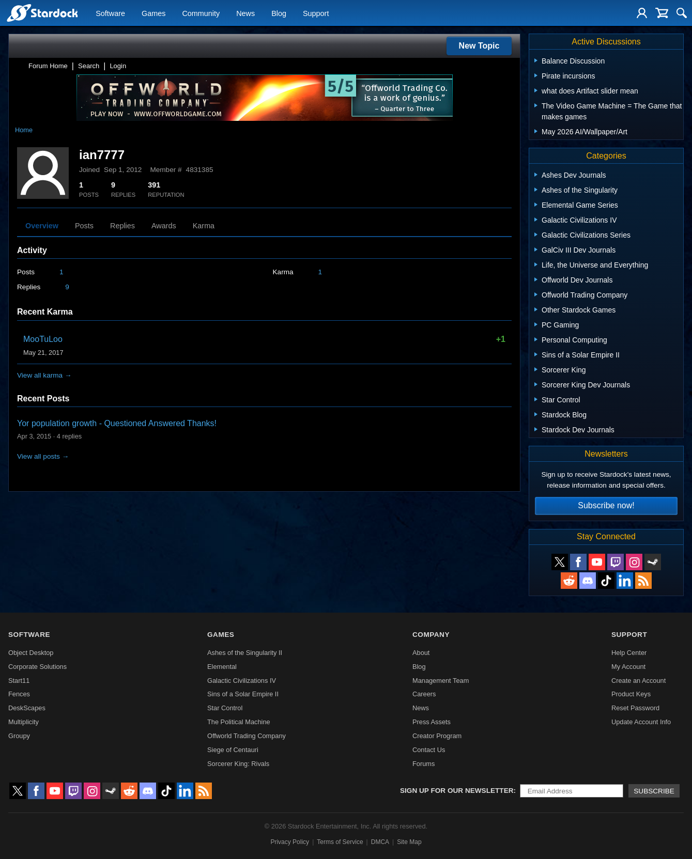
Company (431, 634)
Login (118, 66)
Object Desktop (31, 653)
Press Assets (431, 722)
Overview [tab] (41, 226)
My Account (628, 666)
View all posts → (43, 456)
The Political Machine (238, 722)
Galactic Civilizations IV (241, 680)
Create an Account (638, 680)
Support (316, 13)
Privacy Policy (289, 842)
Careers (424, 694)
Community (201, 13)
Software (110, 13)
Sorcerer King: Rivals (238, 764)
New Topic (479, 45)
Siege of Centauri (232, 750)
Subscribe (654, 791)
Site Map (409, 842)
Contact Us (428, 750)
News (245, 13)
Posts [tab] (84, 226)
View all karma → (44, 375)
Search (88, 66)
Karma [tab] (203, 226)
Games (153, 13)
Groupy (19, 736)
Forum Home (48, 66)
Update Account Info (641, 722)
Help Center (629, 653)
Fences (19, 694)
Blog (278, 13)
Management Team (440, 680)
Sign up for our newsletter (457, 790)
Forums (423, 764)
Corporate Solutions (37, 666)
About (420, 653)
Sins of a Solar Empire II (243, 694)
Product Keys (631, 694)
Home (24, 130)
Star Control (224, 708)
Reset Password (635, 708)
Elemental (222, 666)
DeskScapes (26, 708)
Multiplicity (23, 722)
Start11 (18, 680)
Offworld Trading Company (246, 736)
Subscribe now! (606, 505)
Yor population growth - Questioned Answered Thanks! (117, 423)
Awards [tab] (163, 226)
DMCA (380, 842)
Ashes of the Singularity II (244, 653)
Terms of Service (340, 842)
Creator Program (437, 736)
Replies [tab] (122, 226)
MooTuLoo (43, 339)
